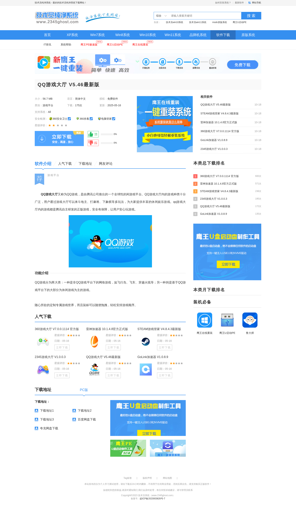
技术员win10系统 (174, 22)
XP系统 (72, 35)
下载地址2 (85, 410)
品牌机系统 (198, 35)
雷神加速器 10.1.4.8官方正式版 (218, 122)
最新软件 (239, 2)
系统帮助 (66, 44)
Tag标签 (127, 478)
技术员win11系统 (197, 22)
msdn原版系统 (219, 22)
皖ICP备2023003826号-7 (152, 498)
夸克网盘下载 (49, 428)
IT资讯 (47, 44)
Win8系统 (122, 35)
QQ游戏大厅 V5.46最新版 (215, 104)
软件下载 (223, 35)
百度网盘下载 (87, 419)
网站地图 (167, 478)
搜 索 (251, 16)
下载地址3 (47, 419)
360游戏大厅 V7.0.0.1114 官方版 (219, 131)
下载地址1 (47, 410)
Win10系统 (148, 35)
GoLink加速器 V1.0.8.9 (213, 140)
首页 (47, 35)
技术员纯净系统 (43, 2)
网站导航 (256, 2)
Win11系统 (173, 35)
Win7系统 (97, 35)
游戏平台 (53, 175)
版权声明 (147, 478)
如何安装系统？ (223, 2)
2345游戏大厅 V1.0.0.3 (213, 148)
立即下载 (62, 347)
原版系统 (248, 35)
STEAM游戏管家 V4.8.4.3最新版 (219, 113)
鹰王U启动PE (240, 22)
